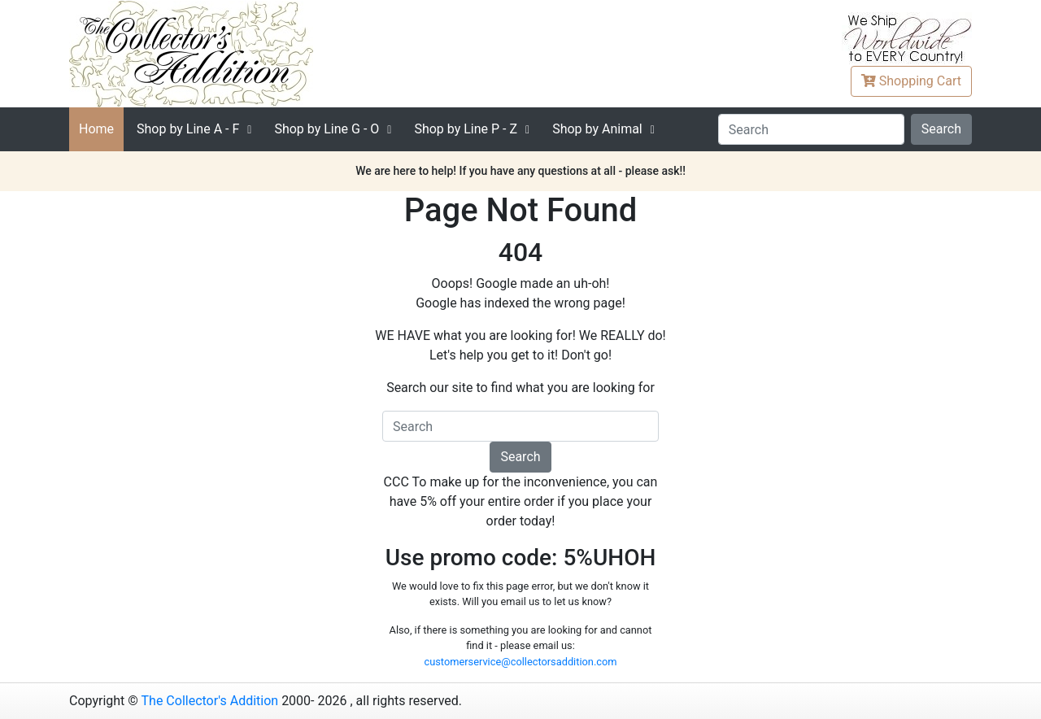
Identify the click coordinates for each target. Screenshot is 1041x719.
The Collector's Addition (210, 700)
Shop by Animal (597, 129)
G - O (326, 129)
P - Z (465, 129)
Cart (911, 81)
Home (96, 129)
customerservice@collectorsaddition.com (521, 662)
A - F (188, 129)
